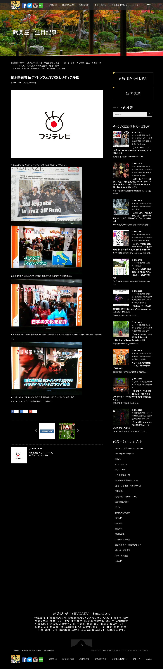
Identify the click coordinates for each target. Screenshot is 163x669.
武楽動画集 (119, 534)
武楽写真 (119, 529)
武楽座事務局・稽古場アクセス (128, 545)
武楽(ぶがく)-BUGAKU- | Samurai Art (81, 613)
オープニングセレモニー (50, 63)
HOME (118, 459)
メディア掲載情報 (29, 83)
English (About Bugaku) (124, 454)
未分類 (136, 209)
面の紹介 (119, 561)
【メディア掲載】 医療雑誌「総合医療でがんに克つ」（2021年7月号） (132, 273)
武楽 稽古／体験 (122, 502)
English (149, 5)
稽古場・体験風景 (122, 550)
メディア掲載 (28, 66)
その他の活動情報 (138, 413)
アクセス (136, 5)
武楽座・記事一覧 (122, 540)
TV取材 (35, 63)
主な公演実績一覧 (122, 475)
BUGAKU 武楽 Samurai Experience (129, 448)
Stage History (120, 470)
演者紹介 (119, 523)
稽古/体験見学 (100, 5)
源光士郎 (43, 66)
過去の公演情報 (140, 359)
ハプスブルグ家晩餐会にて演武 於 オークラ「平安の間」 (132, 366)
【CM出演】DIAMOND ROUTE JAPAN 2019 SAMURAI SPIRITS (132, 425)
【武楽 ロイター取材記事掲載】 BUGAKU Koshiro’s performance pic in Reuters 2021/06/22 (132, 309)
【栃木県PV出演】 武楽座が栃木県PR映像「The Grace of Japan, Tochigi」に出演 (132, 337)
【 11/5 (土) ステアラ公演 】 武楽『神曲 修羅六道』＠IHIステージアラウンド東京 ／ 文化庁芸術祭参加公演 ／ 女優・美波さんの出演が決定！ (132, 183)
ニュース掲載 (91, 63)
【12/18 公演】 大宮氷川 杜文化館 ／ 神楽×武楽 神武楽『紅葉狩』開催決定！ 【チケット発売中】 (132, 217)
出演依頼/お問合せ (119, 5)
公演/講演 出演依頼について (127, 481)
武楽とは (53, 5)
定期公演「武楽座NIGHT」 (126, 497)
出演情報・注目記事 (141, 141)
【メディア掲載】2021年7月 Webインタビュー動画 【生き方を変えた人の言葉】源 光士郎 (132, 247)
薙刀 (51, 66)
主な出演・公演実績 (139, 203)
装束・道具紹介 (121, 556)
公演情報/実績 (68, 5)
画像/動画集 (84, 5)
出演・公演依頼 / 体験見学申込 (128, 486)
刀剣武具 (119, 491)
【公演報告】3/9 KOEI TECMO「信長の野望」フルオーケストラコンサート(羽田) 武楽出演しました (132, 395)
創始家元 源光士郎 (123, 513)
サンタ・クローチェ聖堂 (73, 63)
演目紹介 (119, 518)
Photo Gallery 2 (121, 464)
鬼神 (57, 66)
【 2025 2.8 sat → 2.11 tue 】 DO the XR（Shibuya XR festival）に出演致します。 (132, 150)
